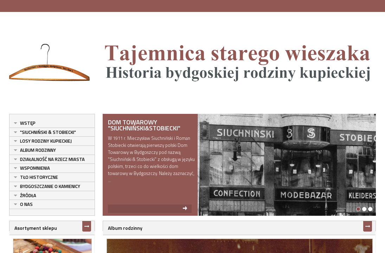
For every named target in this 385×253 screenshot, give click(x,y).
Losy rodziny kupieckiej (42, 140)
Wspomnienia (31, 167)
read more (148, 209)
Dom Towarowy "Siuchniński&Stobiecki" (142, 125)
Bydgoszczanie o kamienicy (46, 186)
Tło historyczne (35, 177)
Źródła (24, 195)
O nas (22, 204)
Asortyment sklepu (32, 228)
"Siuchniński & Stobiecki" (44, 132)
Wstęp (24, 122)
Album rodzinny (34, 150)
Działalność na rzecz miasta (48, 159)
